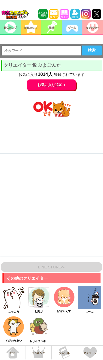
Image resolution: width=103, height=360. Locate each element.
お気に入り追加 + (51, 85)
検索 (92, 50)
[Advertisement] (51, 205)
